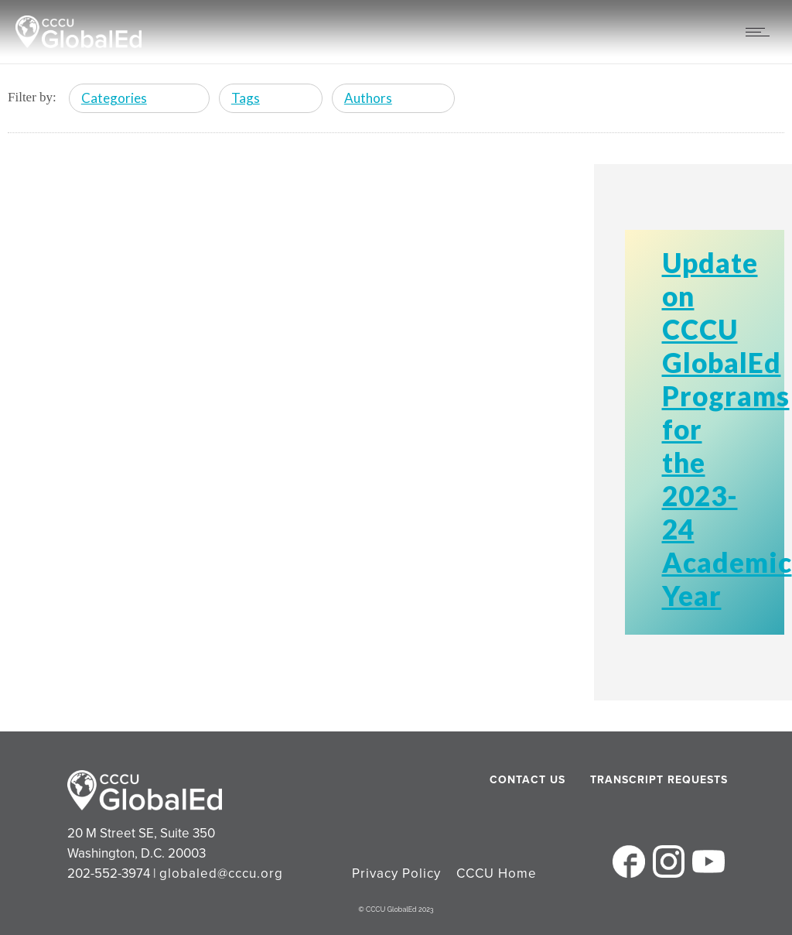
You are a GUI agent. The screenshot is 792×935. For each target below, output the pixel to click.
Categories (114, 98)
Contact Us (527, 779)
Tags (245, 98)
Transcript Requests (629, 779)
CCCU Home (496, 873)
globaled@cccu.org (221, 873)
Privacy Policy (396, 873)
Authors (368, 98)
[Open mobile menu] (761, 31)
